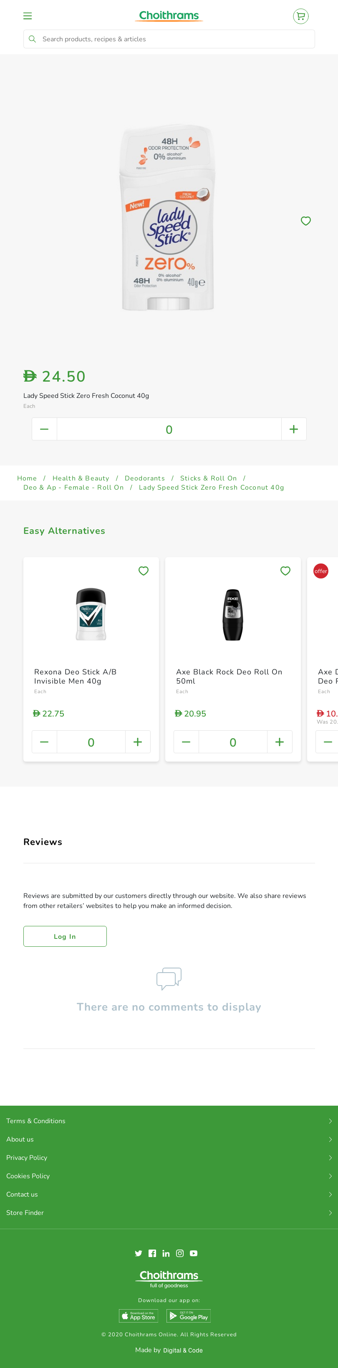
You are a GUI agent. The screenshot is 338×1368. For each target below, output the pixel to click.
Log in (65, 936)
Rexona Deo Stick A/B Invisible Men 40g (75, 676)
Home (27, 478)
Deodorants (145, 478)
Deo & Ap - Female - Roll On (73, 487)
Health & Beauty (81, 478)
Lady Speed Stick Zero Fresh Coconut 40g (211, 487)
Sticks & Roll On (208, 478)
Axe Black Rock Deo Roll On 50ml (229, 676)
